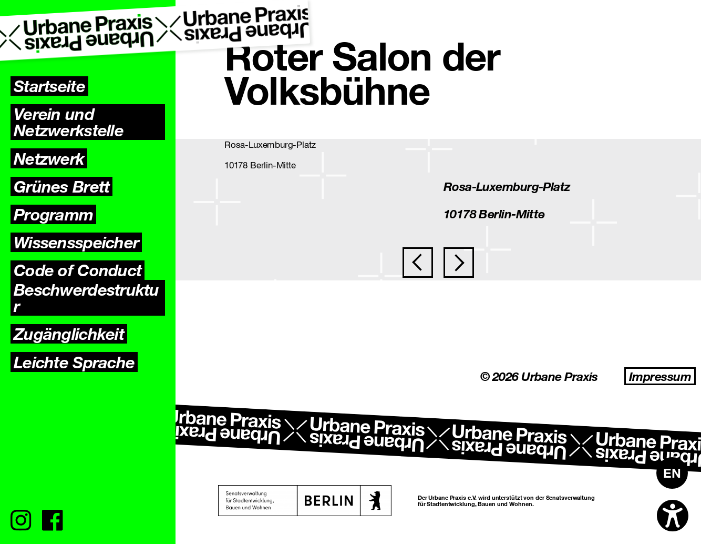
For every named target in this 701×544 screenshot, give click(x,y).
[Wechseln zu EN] (672, 473)
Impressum (660, 376)
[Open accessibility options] (672, 515)
